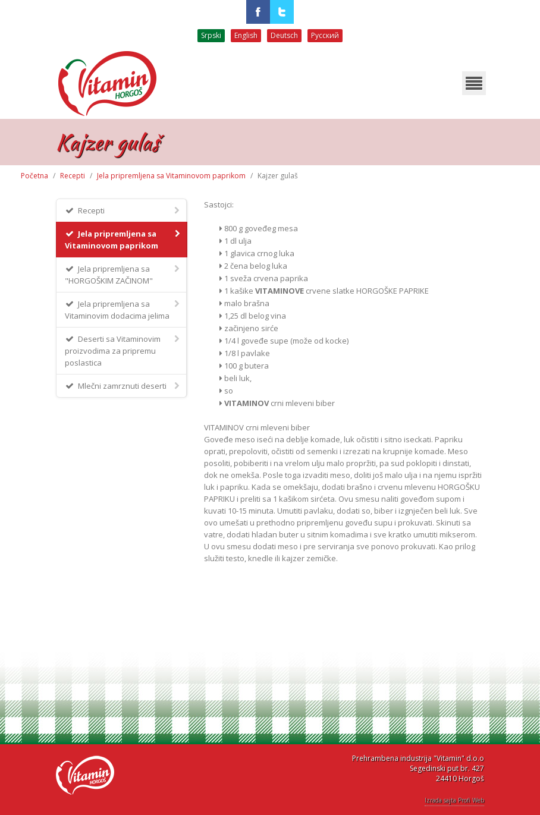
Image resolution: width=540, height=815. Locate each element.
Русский (325, 35)
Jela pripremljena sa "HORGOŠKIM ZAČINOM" (123, 274)
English (246, 35)
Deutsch (284, 35)
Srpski (211, 35)
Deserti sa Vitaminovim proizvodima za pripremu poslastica (123, 350)
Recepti (72, 176)
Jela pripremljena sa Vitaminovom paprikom (171, 176)
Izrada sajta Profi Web (454, 800)
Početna (34, 176)
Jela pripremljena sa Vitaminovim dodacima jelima (123, 309)
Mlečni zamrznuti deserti (123, 385)
